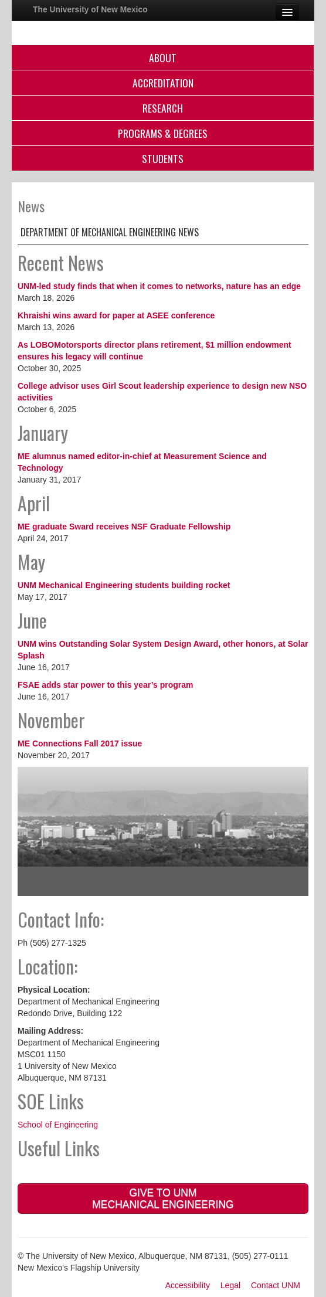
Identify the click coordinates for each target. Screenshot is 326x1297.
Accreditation (163, 82)
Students (163, 158)
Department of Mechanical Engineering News (110, 232)
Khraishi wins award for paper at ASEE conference (116, 315)
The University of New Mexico (90, 9)
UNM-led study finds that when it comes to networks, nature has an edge (159, 286)
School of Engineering (58, 1124)
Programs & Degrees (163, 133)
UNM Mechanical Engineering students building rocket (124, 585)
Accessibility (187, 1285)
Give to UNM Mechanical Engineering (162, 1198)
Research (162, 108)
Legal (230, 1285)
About (162, 57)
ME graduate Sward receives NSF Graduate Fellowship (124, 526)
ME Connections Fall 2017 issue (80, 743)
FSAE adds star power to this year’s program (105, 685)
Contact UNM (275, 1285)
